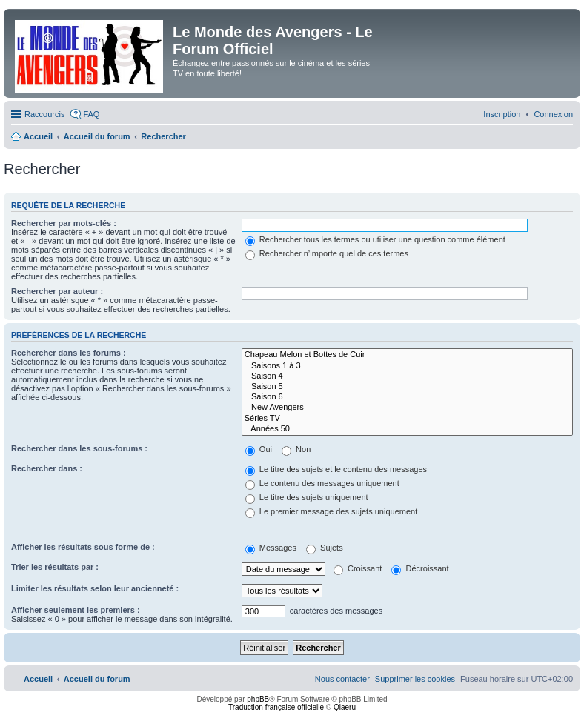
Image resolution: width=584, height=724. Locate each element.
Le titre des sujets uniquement (306, 497)
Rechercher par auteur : (57, 291)
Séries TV (407, 419)
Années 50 (407, 429)
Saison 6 (407, 397)
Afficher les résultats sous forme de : (83, 546)
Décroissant (419, 568)
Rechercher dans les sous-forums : (79, 448)
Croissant (358, 568)
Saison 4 (407, 376)
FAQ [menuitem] (91, 114)
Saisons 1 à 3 (407, 366)
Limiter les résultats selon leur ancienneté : (95, 588)
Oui (258, 449)
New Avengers (407, 407)
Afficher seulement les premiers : (75, 609)
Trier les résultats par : (55, 566)
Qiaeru (345, 707)
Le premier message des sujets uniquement (331, 511)
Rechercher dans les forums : (68, 352)
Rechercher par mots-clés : (63, 223)
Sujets (324, 547)
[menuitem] (553, 114)
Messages (270, 547)
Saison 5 (407, 387)
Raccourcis (44, 114)
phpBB (258, 699)
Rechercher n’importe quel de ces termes (326, 253)
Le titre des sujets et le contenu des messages (336, 469)
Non (296, 449)
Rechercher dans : (46, 468)
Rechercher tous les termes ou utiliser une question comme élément (375, 239)
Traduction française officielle (276, 707)
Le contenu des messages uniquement (322, 483)
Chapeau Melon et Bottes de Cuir (407, 355)
